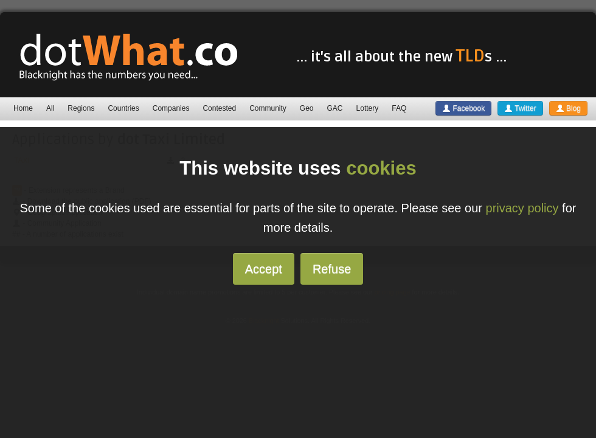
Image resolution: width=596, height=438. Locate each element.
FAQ (399, 108)
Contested (219, 108)
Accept (263, 269)
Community (267, 108)
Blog (568, 108)
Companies (171, 108)
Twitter (520, 108)
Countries (123, 108)
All (50, 108)
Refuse (332, 269)
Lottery (367, 108)
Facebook (463, 108)
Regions (81, 108)
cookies (381, 168)
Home (23, 108)
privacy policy (522, 208)
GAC (335, 108)
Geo (307, 108)
